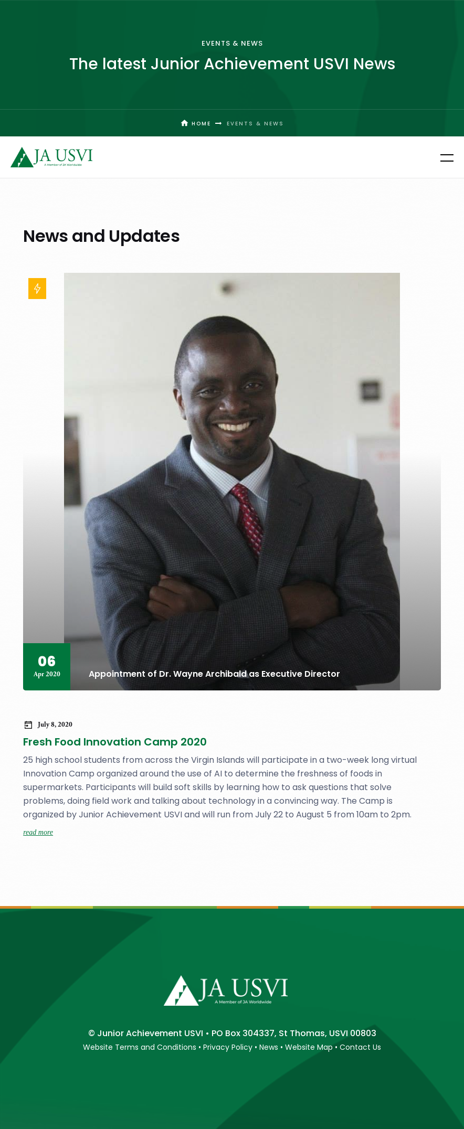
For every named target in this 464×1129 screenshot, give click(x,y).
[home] (51, 157)
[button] (440, 157)
